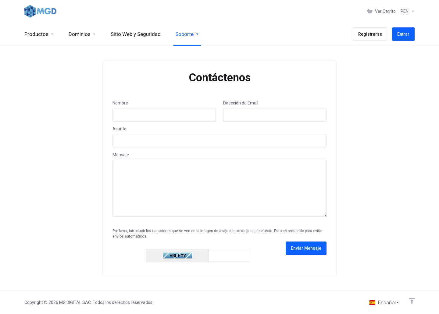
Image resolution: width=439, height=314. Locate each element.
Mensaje (120, 154)
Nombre (120, 103)
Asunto (119, 128)
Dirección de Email (240, 103)
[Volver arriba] (411, 301)
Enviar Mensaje (306, 248)
